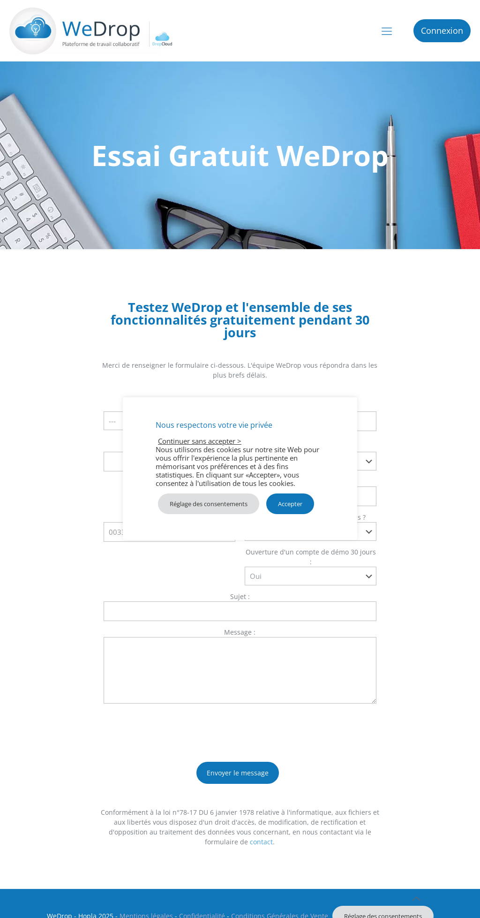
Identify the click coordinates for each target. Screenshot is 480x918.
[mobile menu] (387, 30)
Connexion (442, 30)
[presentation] (175, 729)
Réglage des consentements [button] (209, 504)
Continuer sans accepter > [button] (199, 441)
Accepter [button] (290, 504)
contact (261, 841)
